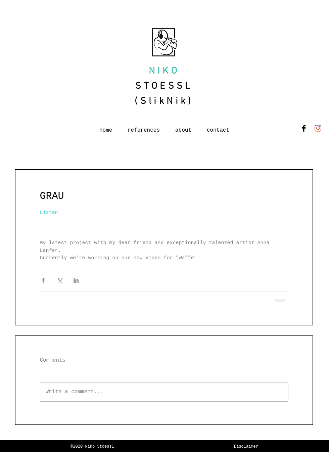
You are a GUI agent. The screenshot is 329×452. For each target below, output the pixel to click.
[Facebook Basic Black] (303, 128)
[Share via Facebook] (43, 280)
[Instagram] (318, 128)
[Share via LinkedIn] (76, 280)
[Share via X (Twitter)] (59, 280)
